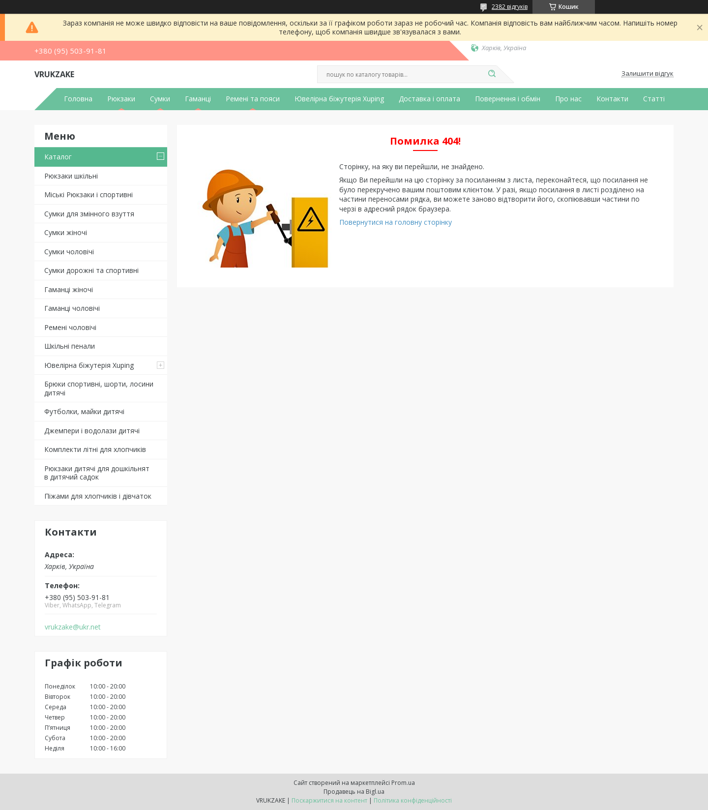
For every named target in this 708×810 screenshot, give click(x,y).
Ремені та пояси (253, 98)
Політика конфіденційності (413, 800)
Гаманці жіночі (68, 289)
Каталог (58, 156)
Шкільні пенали (69, 346)
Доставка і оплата (429, 98)
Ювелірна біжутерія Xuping (339, 98)
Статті (654, 98)
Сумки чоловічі (69, 251)
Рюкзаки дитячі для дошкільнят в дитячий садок (96, 473)
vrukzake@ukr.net (73, 627)
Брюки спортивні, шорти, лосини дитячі (98, 388)
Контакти (612, 98)
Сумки (160, 98)
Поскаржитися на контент (329, 800)
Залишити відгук (647, 73)
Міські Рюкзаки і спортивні (88, 194)
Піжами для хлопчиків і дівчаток (97, 496)
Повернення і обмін (507, 98)
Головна (78, 98)
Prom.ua (403, 783)
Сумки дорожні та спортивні (91, 270)
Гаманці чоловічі (72, 308)
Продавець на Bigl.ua (354, 791)
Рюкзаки (121, 98)
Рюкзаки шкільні (71, 175)
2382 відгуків (510, 6)
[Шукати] (492, 74)
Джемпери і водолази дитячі (92, 430)
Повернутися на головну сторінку (395, 222)
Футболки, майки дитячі (84, 411)
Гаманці (198, 98)
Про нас (568, 98)
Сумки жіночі (65, 232)
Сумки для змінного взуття (89, 213)
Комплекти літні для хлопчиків (95, 449)
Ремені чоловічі (70, 327)
